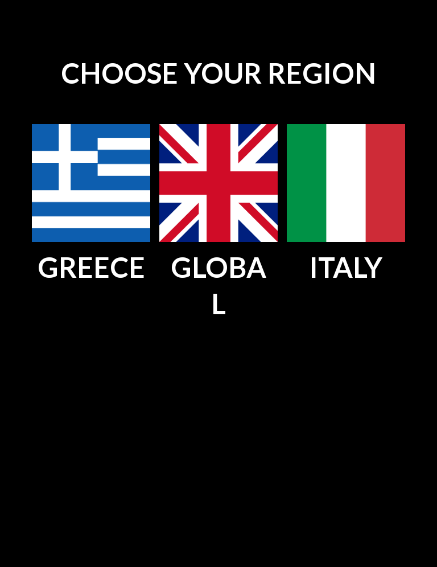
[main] (218, 74)
